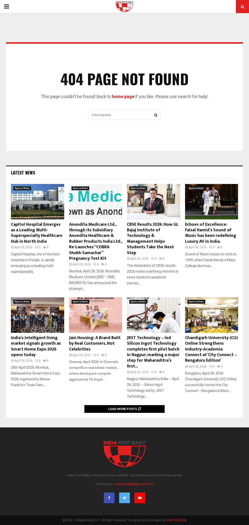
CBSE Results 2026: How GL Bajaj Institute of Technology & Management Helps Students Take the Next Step (152, 239)
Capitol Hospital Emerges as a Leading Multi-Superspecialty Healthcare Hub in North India (36, 233)
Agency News (22, 188)
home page (123, 96)
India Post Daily (176, 520)
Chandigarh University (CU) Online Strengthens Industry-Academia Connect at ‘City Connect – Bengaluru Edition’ (211, 349)
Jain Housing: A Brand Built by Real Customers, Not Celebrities (95, 343)
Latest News (23, 172)
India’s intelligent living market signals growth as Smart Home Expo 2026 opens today (36, 346)
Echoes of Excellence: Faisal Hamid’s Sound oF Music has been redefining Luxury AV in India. (210, 233)
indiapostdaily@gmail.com (133, 484)
